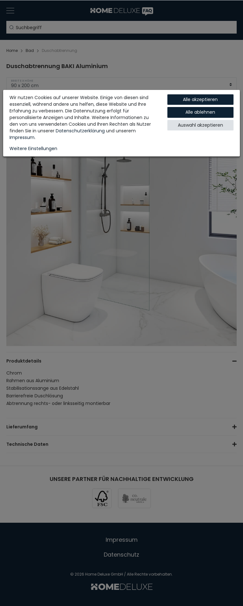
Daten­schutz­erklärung (80, 131)
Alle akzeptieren (200, 99)
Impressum (21, 137)
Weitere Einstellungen (33, 148)
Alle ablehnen (200, 112)
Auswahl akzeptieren (200, 125)
